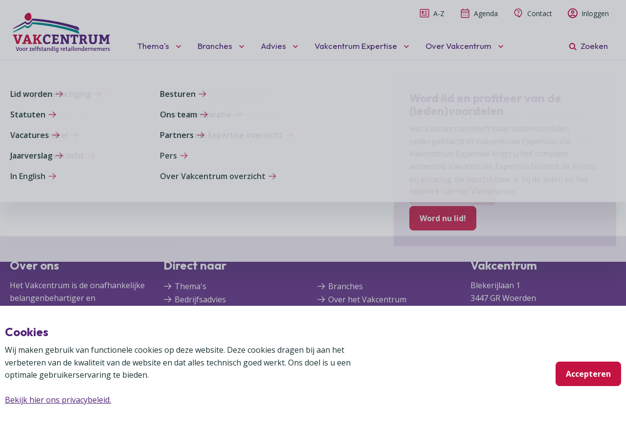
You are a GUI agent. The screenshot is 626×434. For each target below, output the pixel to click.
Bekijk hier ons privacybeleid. (58, 399)
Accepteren (588, 373)
